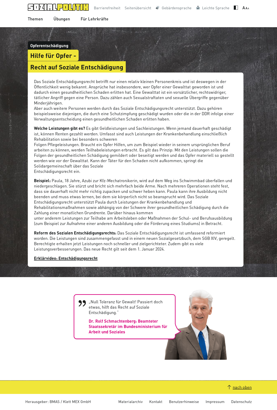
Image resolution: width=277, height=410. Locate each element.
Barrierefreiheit (107, 7)
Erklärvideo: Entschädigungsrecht (66, 258)
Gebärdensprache (177, 7)
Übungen (62, 18)
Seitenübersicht (138, 7)
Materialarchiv (130, 401)
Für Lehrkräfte (94, 18)
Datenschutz (241, 401)
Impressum (215, 401)
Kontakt (155, 401)
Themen (35, 18)
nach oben (242, 387)
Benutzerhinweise (184, 401)
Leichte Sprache (215, 7)
